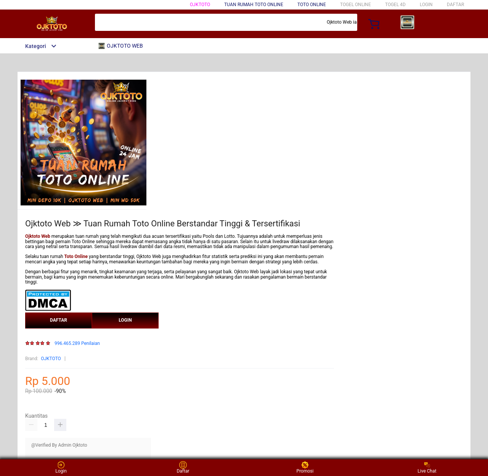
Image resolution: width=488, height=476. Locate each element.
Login (61, 467)
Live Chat (426, 467)
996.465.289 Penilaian (77, 343)
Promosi (305, 467)
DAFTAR (455, 4)
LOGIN (426, 4)
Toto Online (311, 4)
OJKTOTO (200, 4)
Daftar (183, 467)
